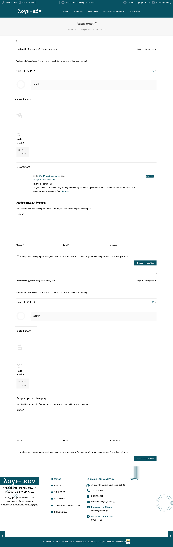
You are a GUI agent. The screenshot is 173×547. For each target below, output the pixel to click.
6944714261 (97, 496)
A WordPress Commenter (48, 176)
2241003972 (97, 490)
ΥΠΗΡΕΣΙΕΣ (59, 492)
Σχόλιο (20, 214)
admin (32, 49)
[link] (19, 481)
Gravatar (65, 191)
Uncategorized (84, 29)
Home (70, 29)
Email (66, 245)
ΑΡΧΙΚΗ (57, 485)
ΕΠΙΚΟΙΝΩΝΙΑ (60, 512)
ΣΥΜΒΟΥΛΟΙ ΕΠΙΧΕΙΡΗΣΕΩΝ (67, 505)
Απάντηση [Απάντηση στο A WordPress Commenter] (149, 176)
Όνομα (20, 245)
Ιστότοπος (115, 245)
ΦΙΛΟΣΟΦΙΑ (59, 498)
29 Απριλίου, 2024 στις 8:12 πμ (44, 180)
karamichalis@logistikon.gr (103, 501)
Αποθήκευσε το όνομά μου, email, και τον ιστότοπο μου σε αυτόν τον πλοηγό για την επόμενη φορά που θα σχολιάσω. (74, 256)
